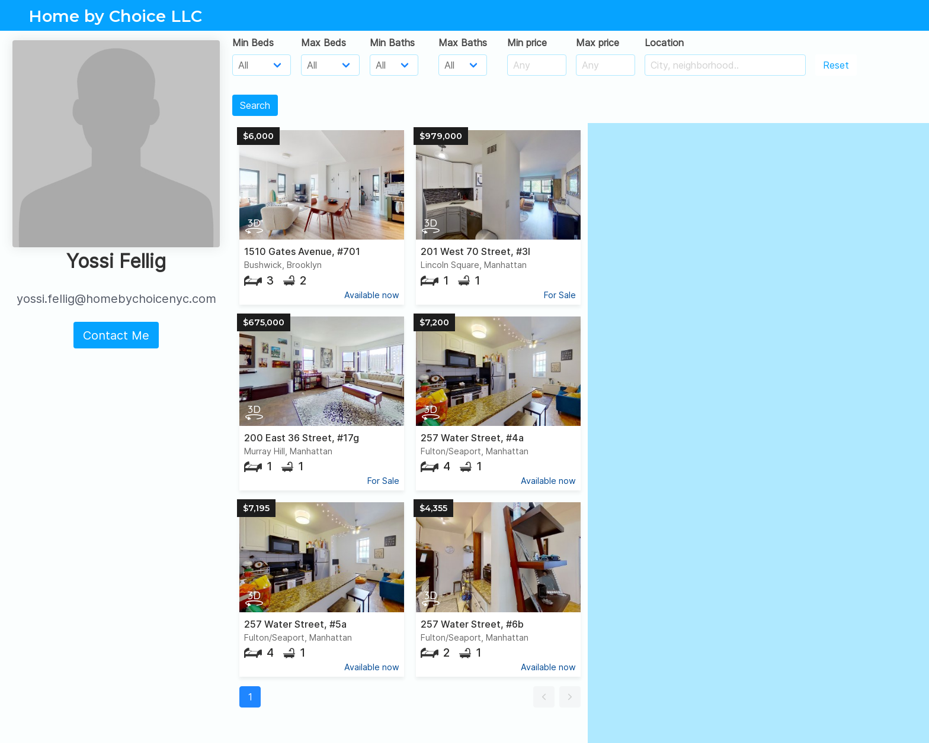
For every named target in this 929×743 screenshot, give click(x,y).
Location (664, 43)
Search (255, 105)
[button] (544, 697)
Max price (597, 43)
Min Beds (253, 43)
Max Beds (323, 43)
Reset (836, 65)
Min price (527, 43)
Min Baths (392, 43)
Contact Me (116, 335)
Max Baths (462, 43)
